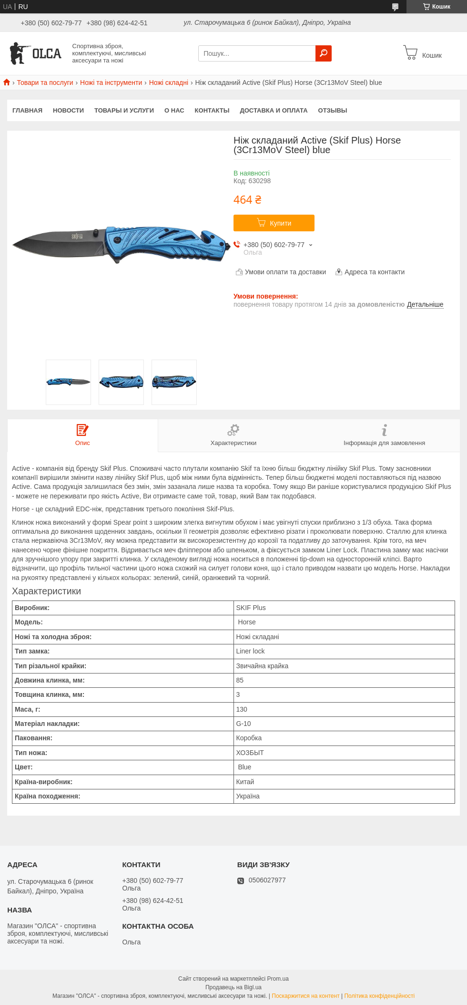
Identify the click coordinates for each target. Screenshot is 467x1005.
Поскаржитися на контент (305, 996)
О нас (174, 110)
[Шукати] (323, 53)
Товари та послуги (45, 82)
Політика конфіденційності (379, 996)
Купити (281, 223)
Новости (68, 110)
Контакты (212, 110)
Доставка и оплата (273, 110)
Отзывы (332, 110)
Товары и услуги (124, 110)
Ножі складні (168, 82)
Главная (27, 110)
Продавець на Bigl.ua (233, 987)
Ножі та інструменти (111, 82)
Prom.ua (278, 978)
